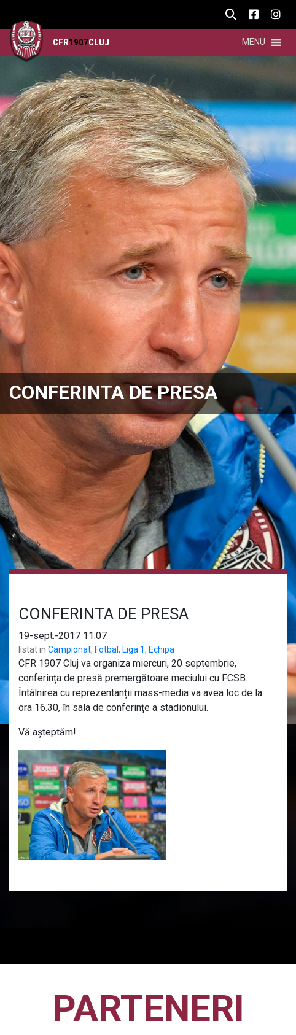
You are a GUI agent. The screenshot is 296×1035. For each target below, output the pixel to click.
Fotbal (107, 649)
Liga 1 (133, 649)
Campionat (69, 649)
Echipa (161, 649)
